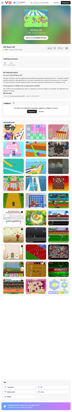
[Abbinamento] (19, 392)
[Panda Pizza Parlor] (13, 183)
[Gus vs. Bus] (58, 217)
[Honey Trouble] (36, 217)
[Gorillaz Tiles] (58, 252)
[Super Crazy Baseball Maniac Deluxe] (13, 217)
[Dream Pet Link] (36, 286)
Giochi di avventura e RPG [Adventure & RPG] (17, 96)
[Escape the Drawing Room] (58, 166)
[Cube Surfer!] (13, 132)
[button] (7, 93)
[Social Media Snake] (13, 166)
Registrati (65, 3)
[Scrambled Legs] (36, 269)
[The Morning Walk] (13, 252)
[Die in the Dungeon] (58, 149)
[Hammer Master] (58, 132)
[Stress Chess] (58, 183)
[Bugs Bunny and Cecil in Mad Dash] (58, 235)
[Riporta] (60, 48)
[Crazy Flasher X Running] (36, 235)
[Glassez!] (58, 286)
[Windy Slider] (36, 166)
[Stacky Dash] (13, 149)
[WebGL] (19, 397)
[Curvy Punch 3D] (36, 149)
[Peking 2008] (13, 286)
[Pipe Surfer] (36, 183)
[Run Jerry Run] (13, 235)
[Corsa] (53, 392)
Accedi (56, 3)
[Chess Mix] (36, 132)
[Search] (31, 2)
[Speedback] (58, 269)
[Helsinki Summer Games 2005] (58, 200)
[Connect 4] (36, 200)
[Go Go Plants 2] (13, 269)
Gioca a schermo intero (36, 38)
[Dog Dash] (13, 200)
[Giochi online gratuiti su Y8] (8, 2)
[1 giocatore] (19, 387)
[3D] (53, 387)
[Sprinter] (36, 252)
